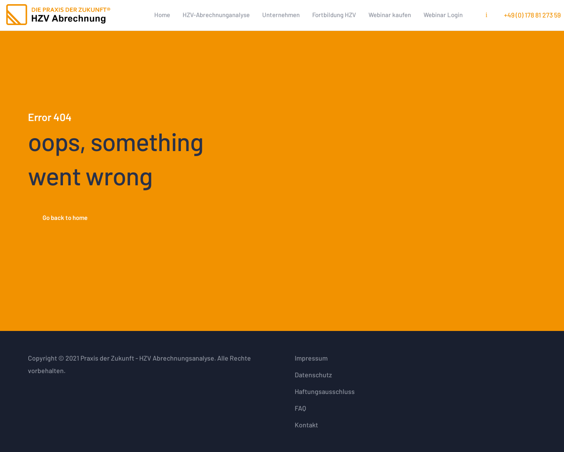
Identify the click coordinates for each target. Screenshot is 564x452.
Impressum (311, 358)
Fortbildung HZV (334, 14)
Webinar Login (443, 14)
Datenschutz (313, 375)
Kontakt (306, 425)
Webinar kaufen (389, 14)
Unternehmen (281, 14)
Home (162, 14)
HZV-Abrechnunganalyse (216, 14)
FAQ (300, 408)
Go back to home (65, 217)
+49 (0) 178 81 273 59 (532, 15)
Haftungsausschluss (325, 391)
